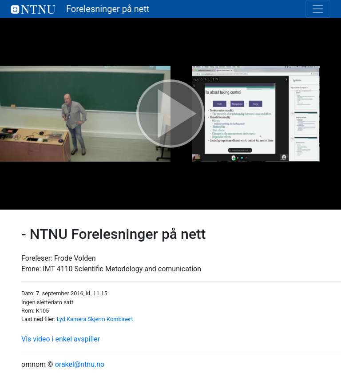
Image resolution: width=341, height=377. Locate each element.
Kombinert (120, 319)
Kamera (76, 319)
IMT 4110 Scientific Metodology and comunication (122, 269)
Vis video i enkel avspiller (60, 339)
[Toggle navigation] (317, 9)
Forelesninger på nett (80, 9)
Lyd (61, 319)
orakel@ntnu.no (80, 364)
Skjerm (96, 319)
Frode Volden (75, 258)
